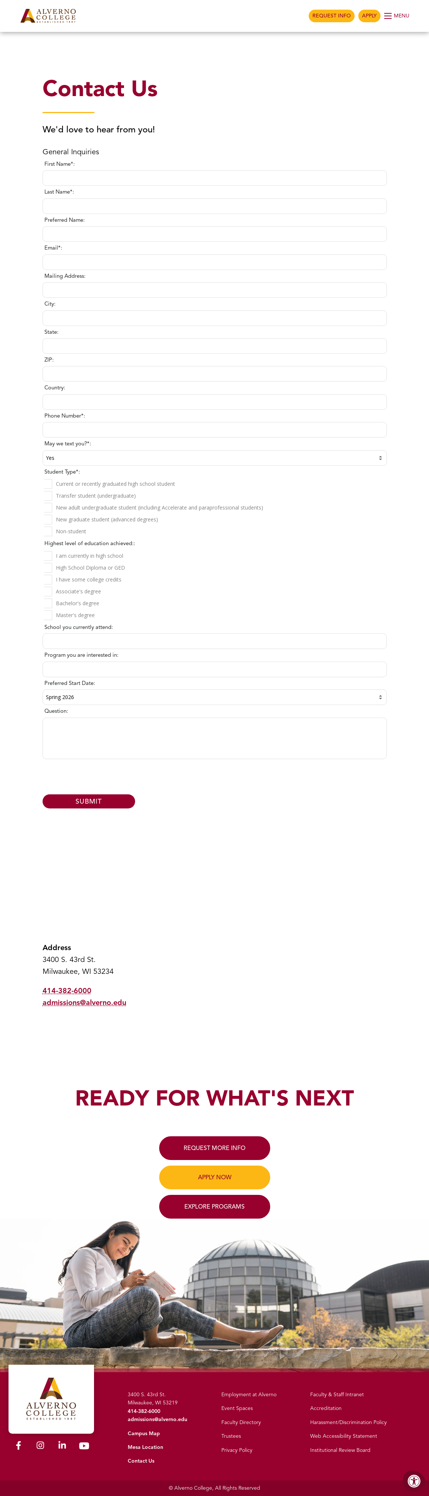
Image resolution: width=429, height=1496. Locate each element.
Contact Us (141, 1461)
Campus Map (144, 1433)
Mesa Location (145, 1447)
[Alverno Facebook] (18, 1447)
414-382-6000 (67, 990)
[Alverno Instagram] (40, 1447)
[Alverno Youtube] (84, 1447)
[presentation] (215, 777)
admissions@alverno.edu (84, 1002)
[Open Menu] (397, 16)
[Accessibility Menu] (414, 1481)
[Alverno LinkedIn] (62, 1447)
